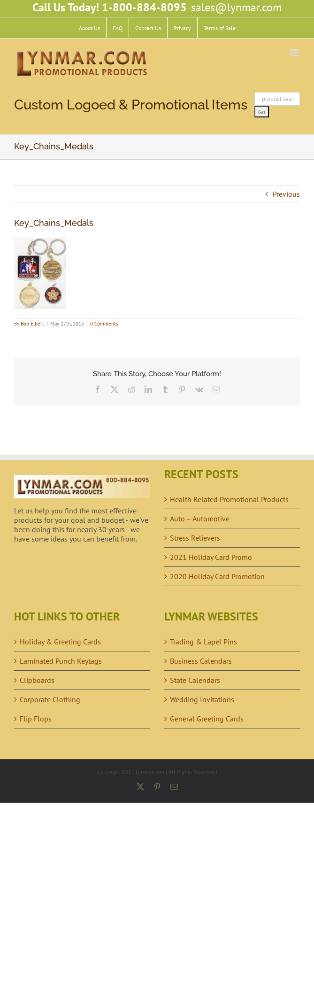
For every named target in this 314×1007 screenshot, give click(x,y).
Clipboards (37, 680)
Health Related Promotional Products (229, 499)
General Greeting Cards (207, 718)
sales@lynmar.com (236, 7)
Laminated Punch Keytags (61, 661)
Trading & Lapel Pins (203, 641)
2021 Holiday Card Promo (211, 557)
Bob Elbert (32, 323)
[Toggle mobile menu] (295, 53)
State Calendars (195, 680)
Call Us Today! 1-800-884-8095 (109, 7)
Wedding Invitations (202, 699)
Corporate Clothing (50, 699)
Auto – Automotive (200, 518)
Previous (286, 194)
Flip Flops (36, 718)
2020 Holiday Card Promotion (217, 576)
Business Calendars (201, 661)
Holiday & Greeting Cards (60, 641)
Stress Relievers (195, 537)
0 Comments (104, 323)
